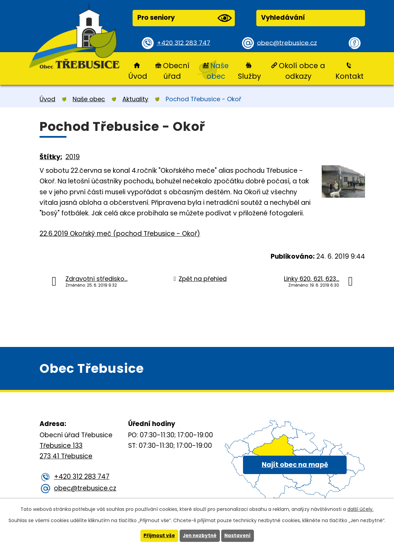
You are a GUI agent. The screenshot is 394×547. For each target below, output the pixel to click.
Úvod (137, 76)
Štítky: (51, 157)
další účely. (360, 509)
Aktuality (135, 99)
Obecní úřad (176, 71)
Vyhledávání (283, 17)
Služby (249, 76)
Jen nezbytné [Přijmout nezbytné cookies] (199, 535)
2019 (72, 157)
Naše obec (218, 71)
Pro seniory (184, 18)
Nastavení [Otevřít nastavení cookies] (239, 535)
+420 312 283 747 (184, 42)
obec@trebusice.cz (288, 42)
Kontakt (349, 76)
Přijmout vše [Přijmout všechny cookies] (157, 535)
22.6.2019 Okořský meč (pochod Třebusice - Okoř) (120, 233)
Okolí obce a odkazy (302, 71)
